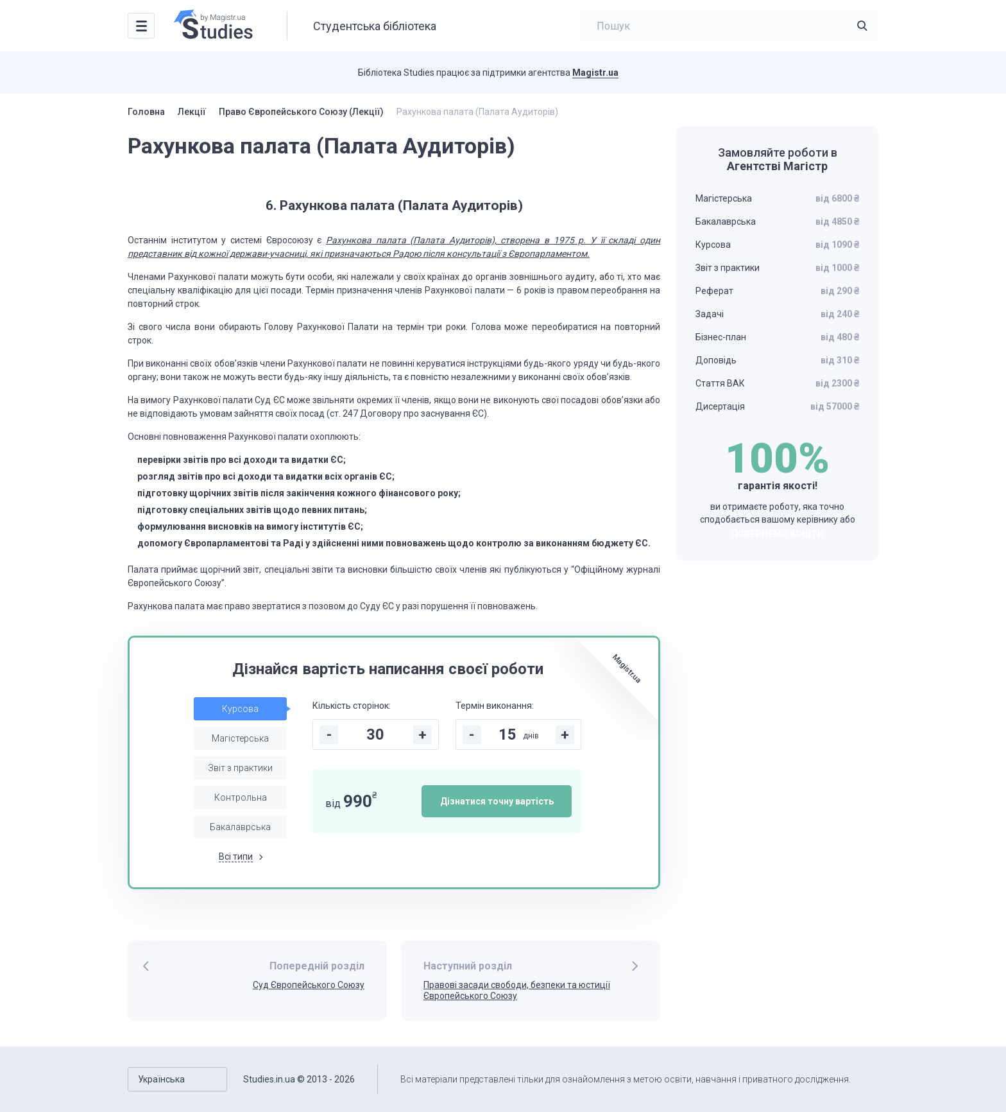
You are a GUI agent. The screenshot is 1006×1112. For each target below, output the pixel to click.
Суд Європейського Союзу (308, 985)
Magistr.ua (595, 72)
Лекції (192, 112)
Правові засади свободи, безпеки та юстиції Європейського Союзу (516, 990)
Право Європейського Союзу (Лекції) (301, 112)
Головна (146, 112)
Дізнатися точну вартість (497, 801)
